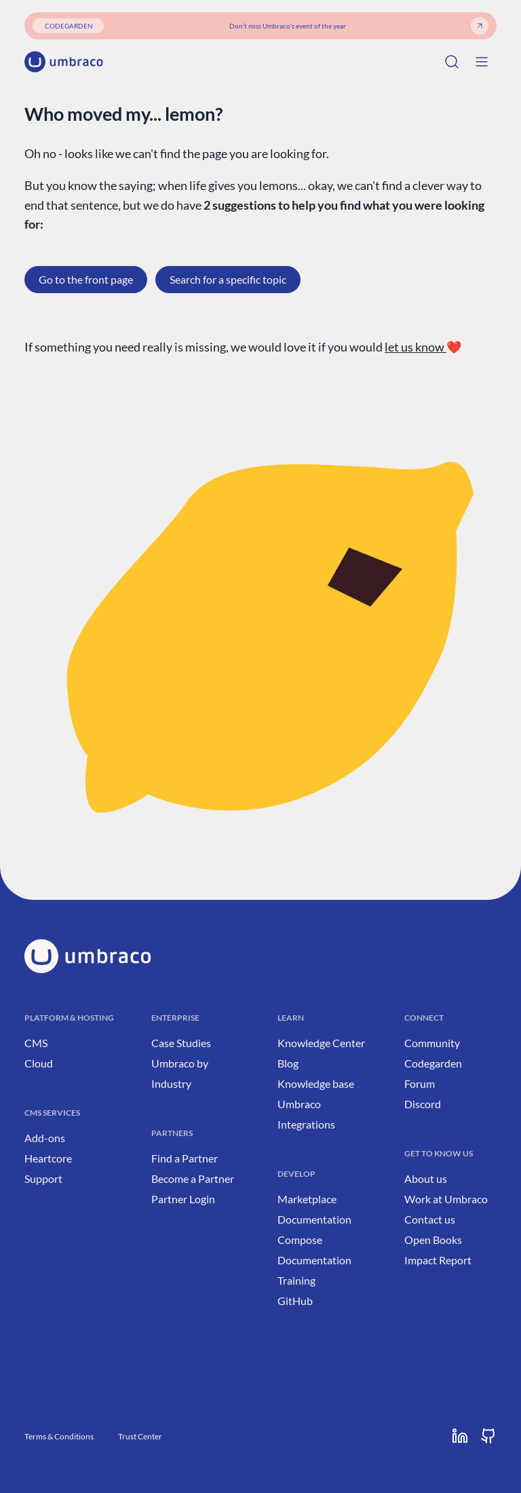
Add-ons (44, 1137)
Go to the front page (86, 279)
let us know (415, 346)
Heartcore (48, 1158)
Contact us (429, 1219)
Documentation (314, 1219)
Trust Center (140, 1436)
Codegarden (433, 1063)
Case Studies (181, 1042)
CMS (35, 1042)
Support (43, 1178)
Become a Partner (192, 1178)
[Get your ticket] (479, 26)
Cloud (38, 1063)
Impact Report (437, 1259)
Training (296, 1280)
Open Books (433, 1239)
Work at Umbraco (446, 1198)
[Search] (452, 62)
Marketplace (306, 1198)
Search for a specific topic (228, 279)
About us (425, 1178)
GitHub (295, 1300)
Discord (422, 1103)
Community (432, 1042)
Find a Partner (184, 1158)
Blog (287, 1063)
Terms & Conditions (59, 1436)
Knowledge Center (321, 1042)
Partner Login (183, 1198)
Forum (419, 1083)
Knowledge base (315, 1083)
